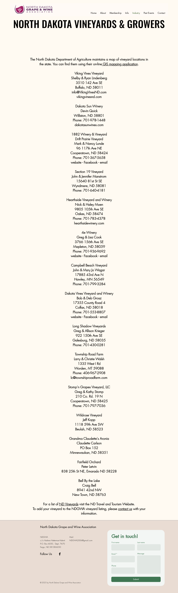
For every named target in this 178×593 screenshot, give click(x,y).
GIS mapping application (120, 64)
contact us (125, 509)
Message (140, 553)
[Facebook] (60, 554)
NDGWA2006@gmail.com (80, 540)
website (76, 256)
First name (115, 542)
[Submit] (136, 579)
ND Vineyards (68, 504)
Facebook (90, 256)
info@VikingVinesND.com (89, 92)
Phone (114, 566)
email (103, 256)
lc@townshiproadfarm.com (89, 378)
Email (114, 554)
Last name (141, 542)
